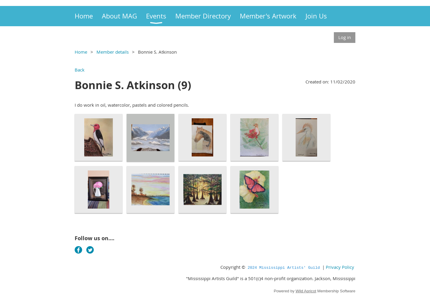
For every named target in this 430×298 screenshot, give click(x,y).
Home (81, 52)
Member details (112, 52)
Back (80, 70)
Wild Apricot (306, 291)
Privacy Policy (340, 267)
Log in (344, 37)
